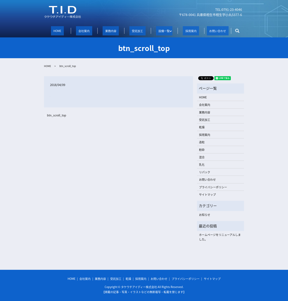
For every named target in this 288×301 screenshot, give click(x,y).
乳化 (202, 164)
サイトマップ (207, 194)
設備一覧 (162, 31)
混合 (202, 157)
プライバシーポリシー (213, 187)
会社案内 (84, 31)
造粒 (202, 142)
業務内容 (110, 31)
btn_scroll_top (56, 115)
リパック (204, 172)
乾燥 (202, 127)
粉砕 (202, 149)
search (237, 31)
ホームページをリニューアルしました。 (220, 236)
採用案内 (191, 31)
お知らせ (204, 214)
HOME (57, 31)
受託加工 (137, 31)
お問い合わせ (217, 31)
